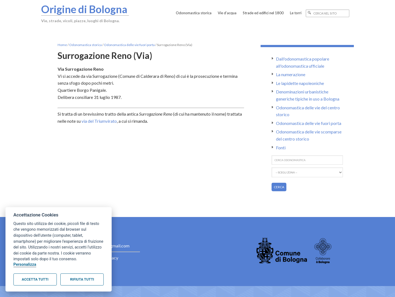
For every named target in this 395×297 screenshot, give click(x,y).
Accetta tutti (35, 279)
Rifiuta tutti (82, 279)
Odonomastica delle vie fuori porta (129, 45)
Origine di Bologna (84, 9)
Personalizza (24, 264)
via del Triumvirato (99, 121)
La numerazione (290, 74)
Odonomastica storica (85, 45)
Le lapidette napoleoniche (300, 83)
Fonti (281, 147)
